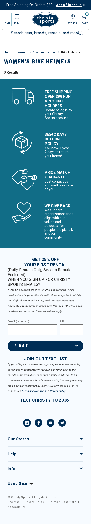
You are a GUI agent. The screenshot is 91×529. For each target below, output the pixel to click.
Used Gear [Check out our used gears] (18, 483)
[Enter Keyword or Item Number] (45, 33)
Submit (21, 346)
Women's (24, 52)
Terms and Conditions (34, 391)
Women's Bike (46, 52)
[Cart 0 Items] (83, 16)
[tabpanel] (45, 72)
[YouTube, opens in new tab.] (50, 423)
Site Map (14, 502)
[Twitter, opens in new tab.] (62, 423)
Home (8, 52)
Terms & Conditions (62, 502)
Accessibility (16, 507)
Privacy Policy (58, 391)
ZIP (62, 321)
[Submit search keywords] (75, 30)
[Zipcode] (71, 329)
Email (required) (18, 321)
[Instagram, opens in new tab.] (27, 423)
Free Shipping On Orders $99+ (44, 5)
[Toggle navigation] (5, 17)
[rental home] (17, 17)
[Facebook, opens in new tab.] (38, 423)
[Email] (32, 329)
